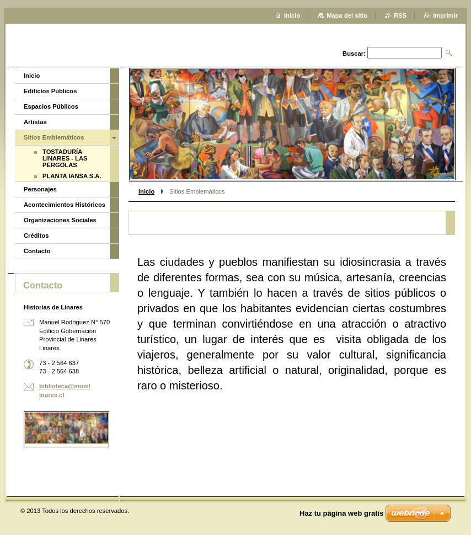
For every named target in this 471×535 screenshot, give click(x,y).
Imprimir (445, 15)
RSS (400, 15)
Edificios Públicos (50, 91)
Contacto (37, 251)
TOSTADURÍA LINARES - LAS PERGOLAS (64, 158)
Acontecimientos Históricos (64, 204)
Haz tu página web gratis (341, 513)
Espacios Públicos (51, 106)
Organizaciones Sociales (60, 220)
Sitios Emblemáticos (54, 137)
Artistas (35, 122)
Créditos (36, 235)
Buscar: (354, 53)
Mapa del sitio (347, 15)
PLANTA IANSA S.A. (71, 176)
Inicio (146, 191)
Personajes (40, 189)
